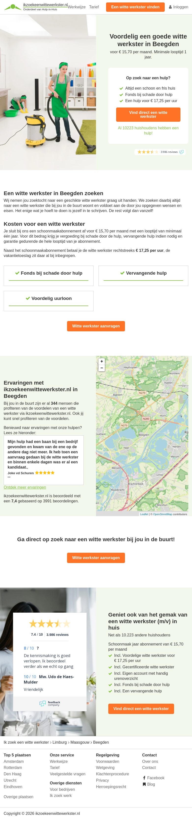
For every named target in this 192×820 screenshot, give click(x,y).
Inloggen (178, 7)
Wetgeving (105, 768)
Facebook (155, 778)
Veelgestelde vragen (67, 774)
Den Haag (12, 774)
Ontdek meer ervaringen (25, 487)
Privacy (102, 780)
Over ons (150, 761)
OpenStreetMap (162, 514)
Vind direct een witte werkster (148, 114)
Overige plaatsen (18, 797)
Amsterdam (14, 761)
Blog (150, 784)
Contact (149, 768)
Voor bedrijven (62, 789)
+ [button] (101, 361)
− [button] (101, 368)
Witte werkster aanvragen (96, 326)
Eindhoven (13, 787)
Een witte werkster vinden (135, 7)
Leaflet (144, 514)
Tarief (94, 7)
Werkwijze (77, 7)
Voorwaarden (107, 761)
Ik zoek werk (61, 795)
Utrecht (10, 780)
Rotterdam (13, 768)
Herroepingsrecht (111, 787)
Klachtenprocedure (112, 774)
